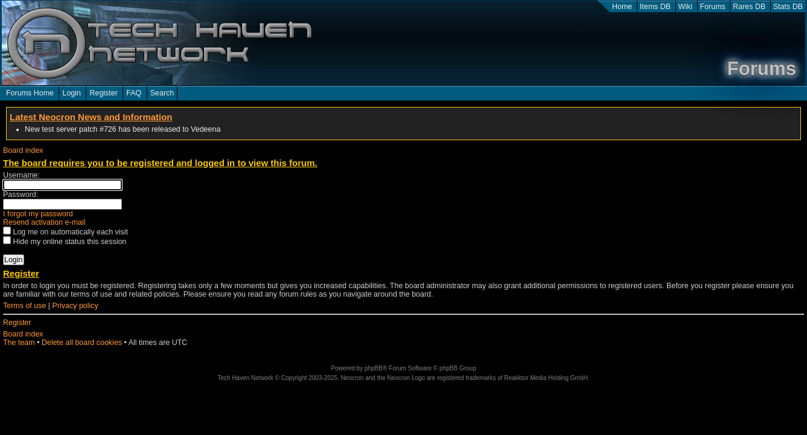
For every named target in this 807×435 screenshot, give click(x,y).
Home (622, 6)
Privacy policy (75, 305)
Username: (21, 175)
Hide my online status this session (64, 241)
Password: (20, 194)
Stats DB (788, 6)
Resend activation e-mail (44, 222)
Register (103, 93)
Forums (713, 6)
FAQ (133, 93)
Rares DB (749, 6)
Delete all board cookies (82, 342)
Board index (23, 150)
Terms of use (24, 305)
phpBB (374, 368)
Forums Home (30, 93)
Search (162, 93)
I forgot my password (38, 214)
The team (19, 342)
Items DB (655, 6)
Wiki (685, 6)
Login (71, 93)
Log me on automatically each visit (65, 232)
